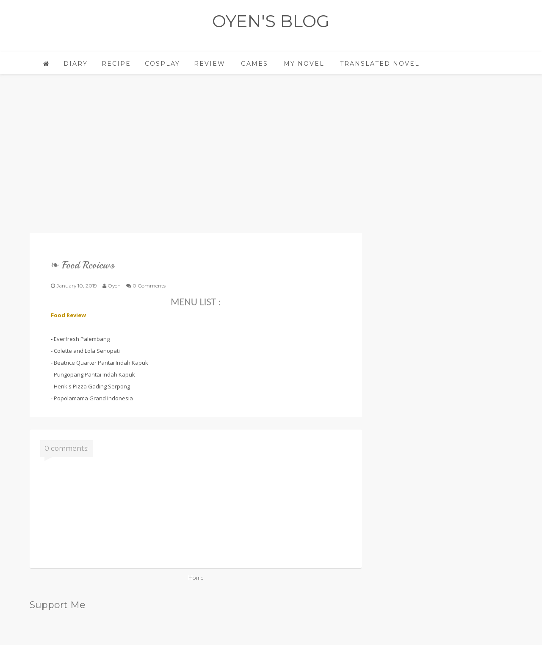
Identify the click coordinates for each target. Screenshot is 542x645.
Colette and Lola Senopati (87, 351)
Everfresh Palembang (82, 339)
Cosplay (162, 63)
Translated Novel (380, 63)
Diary (76, 63)
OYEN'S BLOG (270, 21)
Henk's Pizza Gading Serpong (92, 386)
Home (196, 577)
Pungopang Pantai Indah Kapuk (94, 374)
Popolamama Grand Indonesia (93, 398)
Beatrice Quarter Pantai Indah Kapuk (101, 362)
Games (254, 63)
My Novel (304, 63)
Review (209, 63)
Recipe (116, 63)
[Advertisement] (196, 161)
